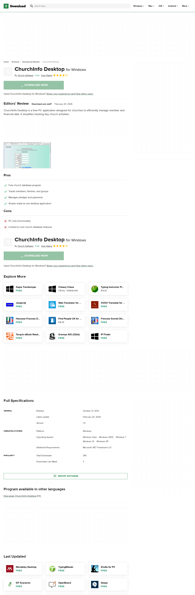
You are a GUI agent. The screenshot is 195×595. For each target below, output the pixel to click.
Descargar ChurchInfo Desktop (20, 496)
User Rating (54, 75)
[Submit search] (31, 6)
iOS (160, 6)
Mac (150, 6)
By (24, 75)
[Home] (6, 62)
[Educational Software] (31, 62)
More (186, 6)
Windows (137, 6)
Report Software (65, 476)
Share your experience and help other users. (70, 93)
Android (172, 6)
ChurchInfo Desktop (50, 69)
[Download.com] (15, 6)
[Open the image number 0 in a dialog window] (27, 155)
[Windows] (15, 62)
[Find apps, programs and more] (79, 6)
